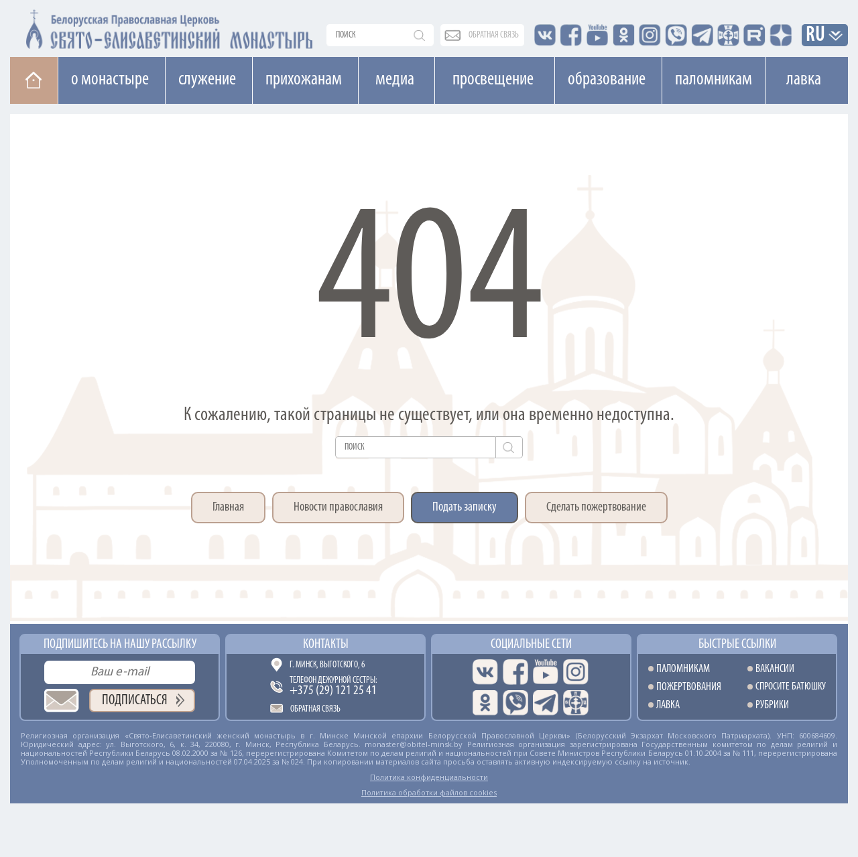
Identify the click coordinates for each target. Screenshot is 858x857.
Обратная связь (315, 709)
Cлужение (207, 79)
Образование (607, 79)
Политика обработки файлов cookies (429, 792)
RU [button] (816, 36)
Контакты (326, 644)
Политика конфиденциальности (429, 777)
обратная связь (494, 35)
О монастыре (110, 79)
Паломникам (713, 79)
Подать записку (464, 507)
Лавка (803, 79)
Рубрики (772, 705)
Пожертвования (688, 687)
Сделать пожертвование (596, 507)
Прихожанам (303, 79)
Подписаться (135, 701)
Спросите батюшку (790, 687)
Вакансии (774, 669)
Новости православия (338, 507)
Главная (228, 507)
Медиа (394, 79)
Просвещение (493, 79)
